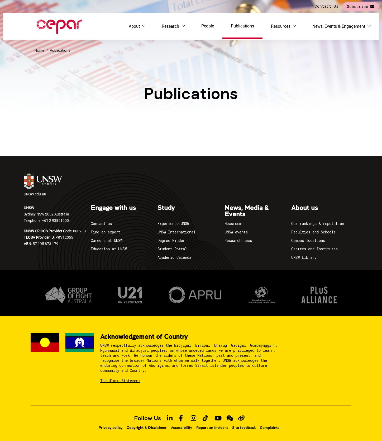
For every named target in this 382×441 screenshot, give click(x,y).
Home (39, 50)
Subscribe (357, 6)
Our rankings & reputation (317, 223)
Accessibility (181, 427)
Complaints (269, 427)
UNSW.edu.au (43, 184)
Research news (238, 240)
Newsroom (233, 223)
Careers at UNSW (106, 240)
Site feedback (244, 427)
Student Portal (172, 248)
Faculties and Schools (313, 231)
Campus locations (308, 240)
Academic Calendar (175, 257)
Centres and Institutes (314, 248)
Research (170, 26)
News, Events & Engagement (338, 26)
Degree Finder (171, 240)
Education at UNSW (109, 248)
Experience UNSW (173, 223)
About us (304, 208)
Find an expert (105, 231)
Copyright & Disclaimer (147, 427)
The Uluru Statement (120, 380)
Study (166, 208)
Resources (280, 26)
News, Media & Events (247, 211)
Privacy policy (110, 427)
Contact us (101, 223)
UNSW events (236, 231)
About (134, 26)
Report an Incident (212, 427)
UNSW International (176, 231)
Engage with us (113, 208)
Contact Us (326, 6)
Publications (242, 26)
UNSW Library (304, 257)
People (207, 26)
